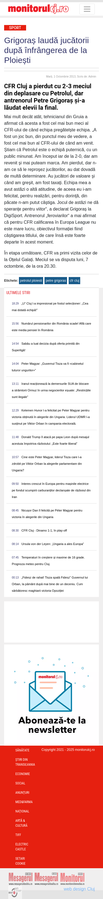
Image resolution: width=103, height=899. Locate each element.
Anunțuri (22, 793)
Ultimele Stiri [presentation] (18, 293)
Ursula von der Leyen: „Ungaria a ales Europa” (52, 544)
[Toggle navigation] (87, 9)
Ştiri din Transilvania (25, 762)
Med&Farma (24, 802)
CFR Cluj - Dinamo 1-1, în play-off (44, 530)
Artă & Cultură (21, 823)
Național (22, 811)
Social (20, 783)
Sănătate (22, 750)
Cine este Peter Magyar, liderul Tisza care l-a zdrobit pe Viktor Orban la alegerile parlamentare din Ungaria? (47, 463)
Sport (15, 28)
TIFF (18, 835)
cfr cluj (74, 281)
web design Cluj (79, 889)
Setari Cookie (20, 861)
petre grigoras (56, 281)
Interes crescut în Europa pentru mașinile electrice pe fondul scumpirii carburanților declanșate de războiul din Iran (51, 490)
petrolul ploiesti (31, 281)
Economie (22, 774)
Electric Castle (21, 846)
